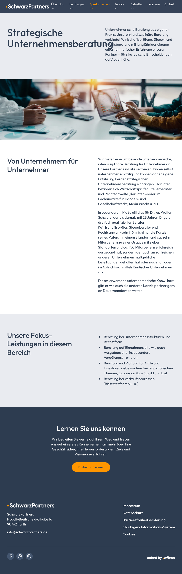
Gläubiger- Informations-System (149, 527)
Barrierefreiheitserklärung (144, 520)
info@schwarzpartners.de (27, 532)
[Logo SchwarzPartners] (27, 6)
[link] (10, 556)
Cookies (129, 534)
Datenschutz (133, 513)
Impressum (131, 505)
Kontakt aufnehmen (91, 467)
